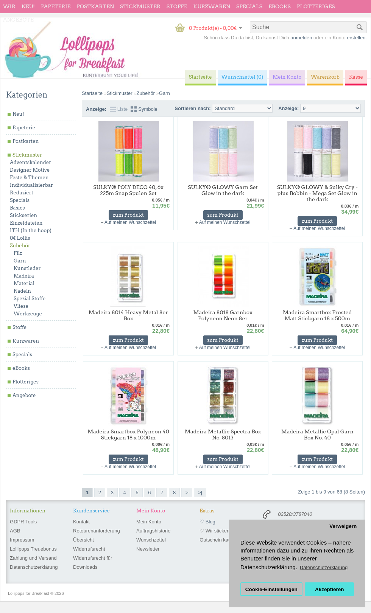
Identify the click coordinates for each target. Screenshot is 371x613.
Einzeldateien (26, 223)
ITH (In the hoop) (30, 230)
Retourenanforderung (96, 531)
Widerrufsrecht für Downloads (92, 562)
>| (200, 492)
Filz (18, 253)
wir (9, 6)
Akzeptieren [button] (329, 589)
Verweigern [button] (343, 526)
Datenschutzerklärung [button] (324, 567)
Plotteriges (316, 6)
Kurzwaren (211, 6)
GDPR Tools (23, 522)
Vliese (21, 306)
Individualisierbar (31, 185)
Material (24, 283)
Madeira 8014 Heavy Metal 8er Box (128, 315)
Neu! (28, 6)
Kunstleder (27, 268)
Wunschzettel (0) (242, 77)
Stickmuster (140, 6)
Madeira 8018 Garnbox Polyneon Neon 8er (223, 315)
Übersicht (83, 540)
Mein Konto (148, 522)
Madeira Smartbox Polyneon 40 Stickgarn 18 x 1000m (128, 434)
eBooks (279, 6)
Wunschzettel (151, 540)
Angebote (18, 20)
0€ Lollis (20, 238)
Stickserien (23, 215)
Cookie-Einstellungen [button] (271, 589)
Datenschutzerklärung (34, 567)
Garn (20, 261)
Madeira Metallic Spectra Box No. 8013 (223, 434)
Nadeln (22, 291)
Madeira (24, 276)
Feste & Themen (29, 177)
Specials (249, 6)
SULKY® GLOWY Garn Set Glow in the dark (223, 190)
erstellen (356, 37)
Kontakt (81, 522)
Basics (17, 208)
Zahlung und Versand (33, 558)
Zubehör (20, 245)
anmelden (301, 37)
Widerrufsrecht (89, 549)
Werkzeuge (28, 314)
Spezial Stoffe (30, 298)
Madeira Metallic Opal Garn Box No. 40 (317, 434)
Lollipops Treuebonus (33, 549)
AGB (15, 531)
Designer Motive (30, 170)
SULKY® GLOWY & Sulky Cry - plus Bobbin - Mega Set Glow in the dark (317, 193)
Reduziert (21, 193)
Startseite (92, 93)
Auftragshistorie (153, 531)
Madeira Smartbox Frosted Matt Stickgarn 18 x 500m (317, 315)
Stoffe (177, 6)
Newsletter (147, 549)
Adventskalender (30, 162)
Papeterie (55, 6)
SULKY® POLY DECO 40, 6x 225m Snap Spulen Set (128, 190)
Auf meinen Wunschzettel (130, 222)
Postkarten (95, 6)
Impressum (22, 540)
